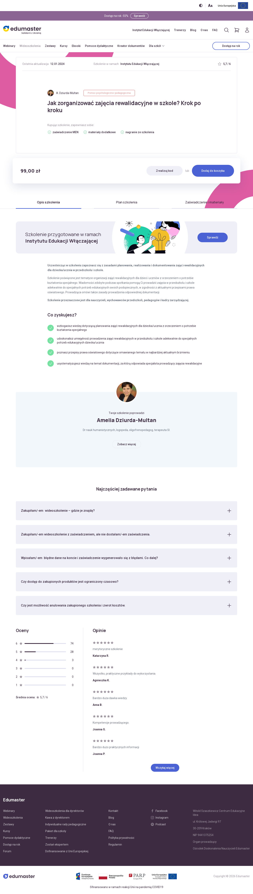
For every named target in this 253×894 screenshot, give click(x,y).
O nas (204, 30)
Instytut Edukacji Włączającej (151, 30)
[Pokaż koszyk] (237, 30)
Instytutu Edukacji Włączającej (139, 63)
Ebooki (76, 45)
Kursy (63, 45)
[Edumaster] (22, 30)
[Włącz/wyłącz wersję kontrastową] (200, 5)
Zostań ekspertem (56, 844)
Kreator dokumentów (131, 45)
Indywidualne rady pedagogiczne (65, 824)
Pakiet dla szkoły (55, 831)
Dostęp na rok (231, 45)
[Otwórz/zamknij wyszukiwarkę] (226, 30)
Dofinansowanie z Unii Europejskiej (66, 851)
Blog (193, 30)
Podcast (158, 824)
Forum (7, 851)
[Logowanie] (247, 30)
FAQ (214, 30)
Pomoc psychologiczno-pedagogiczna (109, 93)
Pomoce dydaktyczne (99, 45)
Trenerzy (180, 30)
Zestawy (50, 45)
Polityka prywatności (121, 838)
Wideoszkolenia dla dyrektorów (64, 811)
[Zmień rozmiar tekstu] (210, 5)
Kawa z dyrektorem (57, 817)
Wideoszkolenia (30, 45)
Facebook (159, 811)
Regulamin (115, 844)
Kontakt (113, 811)
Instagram (159, 817)
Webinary (9, 45)
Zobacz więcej (126, 444)
